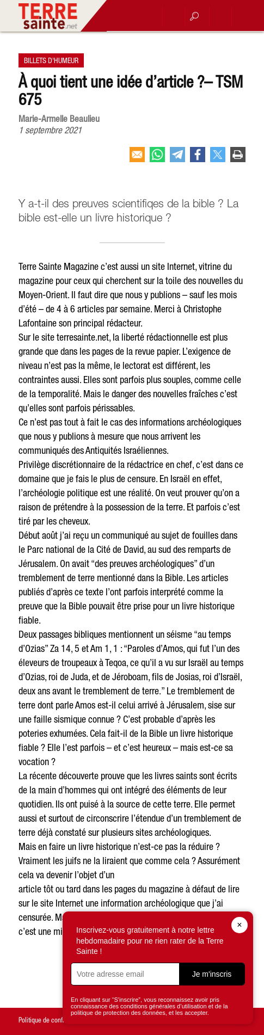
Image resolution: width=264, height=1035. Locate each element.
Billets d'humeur (51, 60)
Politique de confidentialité (54, 1020)
